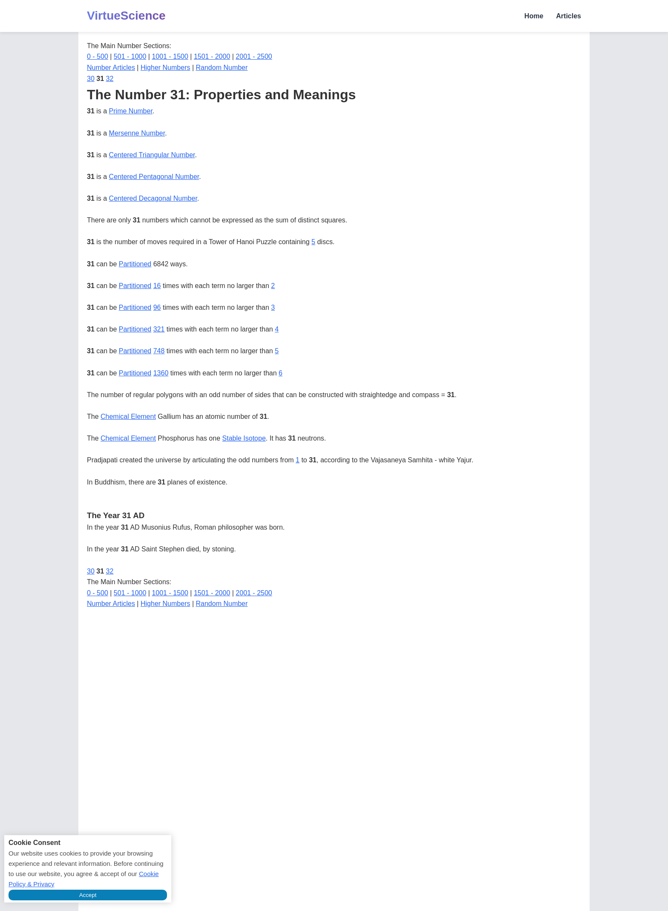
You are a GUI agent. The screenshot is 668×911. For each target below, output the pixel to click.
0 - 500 (97, 56)
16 (157, 285)
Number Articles (111, 67)
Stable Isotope (244, 438)
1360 (161, 373)
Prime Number (131, 111)
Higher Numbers (165, 67)
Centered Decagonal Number (153, 198)
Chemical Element (128, 416)
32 (110, 78)
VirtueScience (126, 15)
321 (159, 329)
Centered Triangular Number (152, 155)
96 (157, 307)
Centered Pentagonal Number (154, 176)
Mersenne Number (137, 133)
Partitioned (135, 264)
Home (533, 16)
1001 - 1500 (170, 56)
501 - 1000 (130, 56)
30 (91, 78)
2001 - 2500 (254, 56)
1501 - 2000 (212, 56)
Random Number (222, 67)
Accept (88, 895)
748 (159, 351)
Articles (568, 16)
